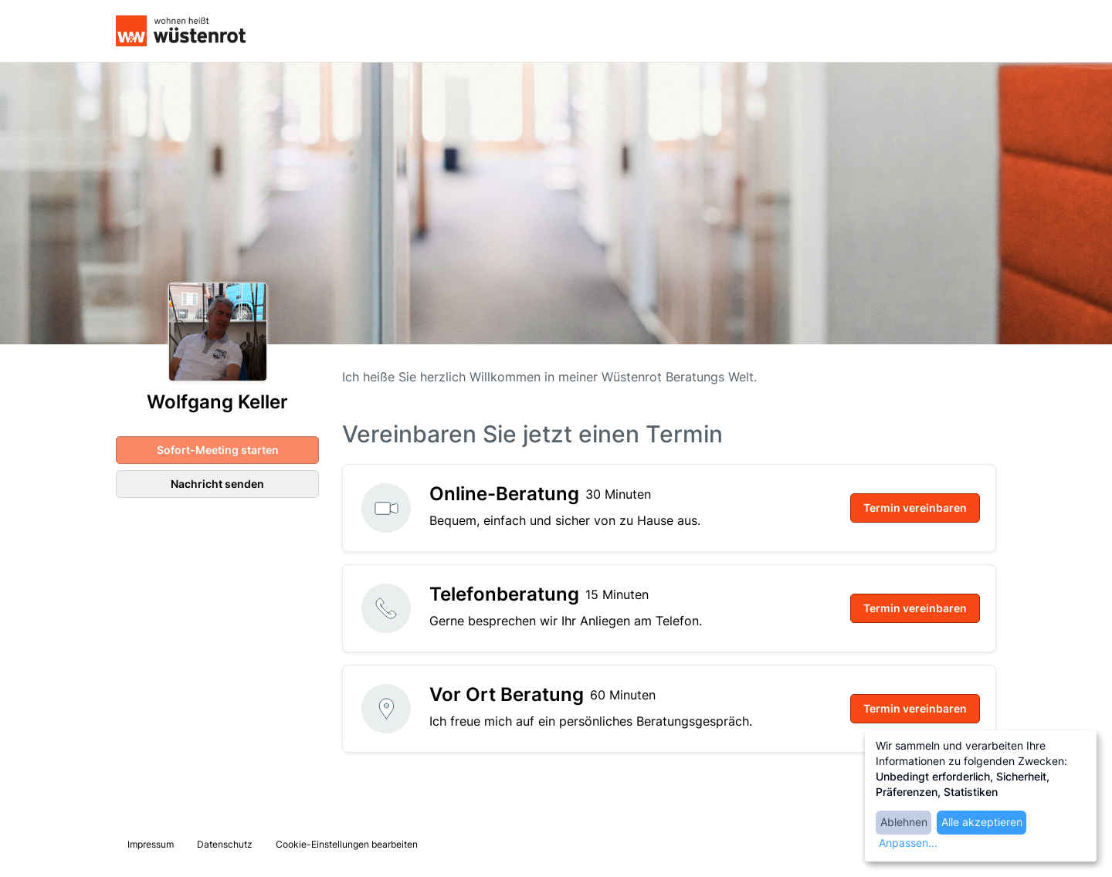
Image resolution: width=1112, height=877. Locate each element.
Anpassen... (908, 842)
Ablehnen (903, 821)
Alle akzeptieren (981, 821)
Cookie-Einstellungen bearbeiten (347, 844)
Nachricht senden (217, 483)
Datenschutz (225, 844)
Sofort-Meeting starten (218, 449)
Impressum (150, 844)
